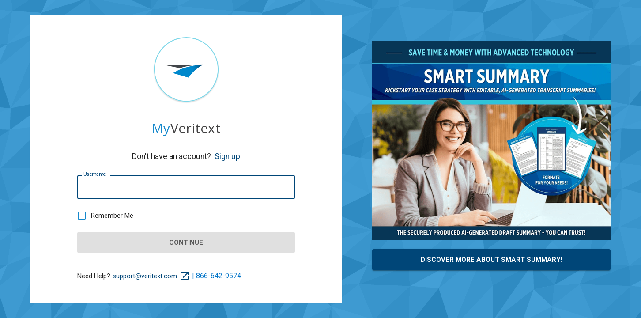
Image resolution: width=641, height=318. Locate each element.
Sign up (227, 156)
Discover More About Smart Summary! (491, 259)
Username (94, 174)
